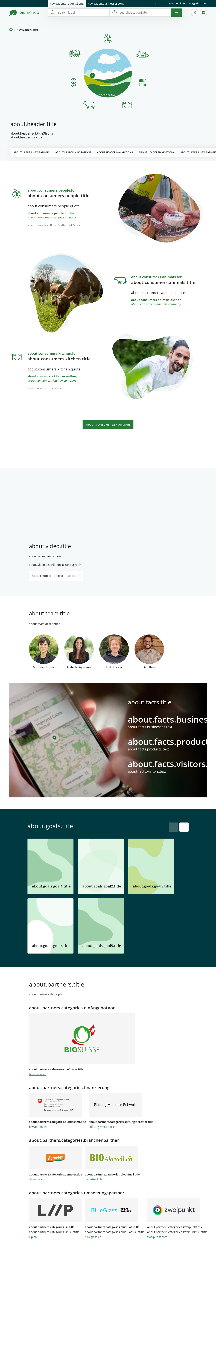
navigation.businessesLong (106, 3)
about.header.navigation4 (157, 152)
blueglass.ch (93, 1237)
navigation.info (176, 3)
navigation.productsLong (67, 3)
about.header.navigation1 (31, 152)
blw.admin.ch (38, 1127)
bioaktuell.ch (93, 1179)
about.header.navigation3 (115, 152)
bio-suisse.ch (37, 1074)
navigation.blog (197, 3)
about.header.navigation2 (73, 152)
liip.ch (33, 1237)
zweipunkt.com (157, 1237)
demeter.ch (36, 1179)
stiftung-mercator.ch (102, 1127)
